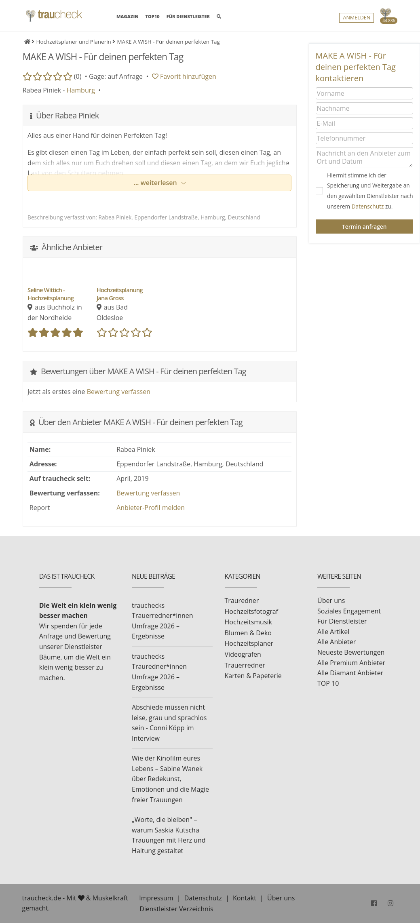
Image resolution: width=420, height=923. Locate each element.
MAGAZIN (127, 16)
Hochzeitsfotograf (252, 611)
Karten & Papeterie (253, 675)
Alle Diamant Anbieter (350, 672)
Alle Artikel (333, 631)
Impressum (156, 897)
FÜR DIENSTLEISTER (188, 17)
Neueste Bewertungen (350, 652)
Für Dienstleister (342, 621)
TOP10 (153, 17)
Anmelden (356, 18)
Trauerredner (245, 665)
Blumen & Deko (248, 632)
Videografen (243, 654)
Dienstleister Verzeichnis (176, 908)
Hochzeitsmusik (248, 621)
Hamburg (81, 90)
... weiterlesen (156, 182)
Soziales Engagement (349, 611)
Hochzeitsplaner (249, 643)
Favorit (184, 76)
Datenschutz (368, 206)
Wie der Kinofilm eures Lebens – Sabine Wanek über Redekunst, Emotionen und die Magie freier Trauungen (170, 779)
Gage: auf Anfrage (116, 76)
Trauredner (242, 600)
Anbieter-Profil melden (150, 507)
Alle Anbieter (336, 641)
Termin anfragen (364, 226)
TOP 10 (328, 683)
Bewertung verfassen (118, 391)
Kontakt (244, 897)
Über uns (331, 600)
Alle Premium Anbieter (351, 662)
